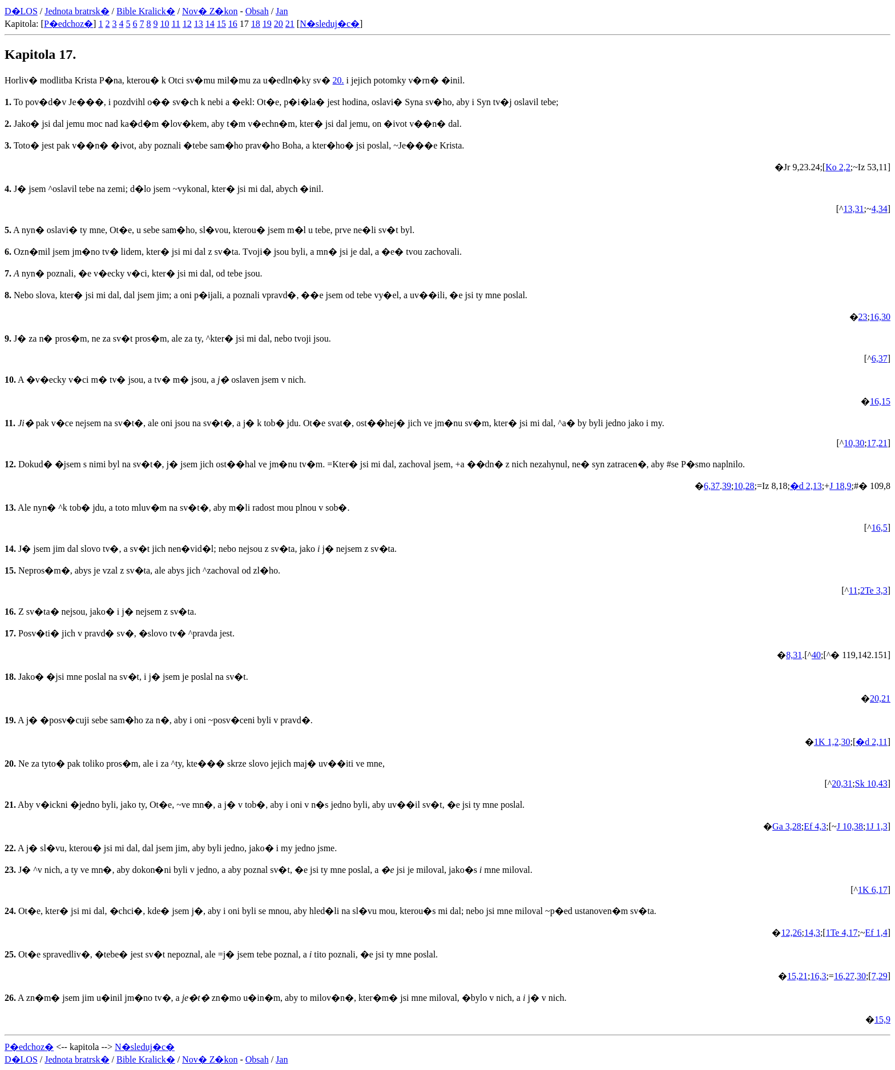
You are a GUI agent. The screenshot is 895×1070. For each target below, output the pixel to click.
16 (232, 24)
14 (210, 24)
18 (255, 24)
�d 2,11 (871, 742)
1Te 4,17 (842, 932)
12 (187, 24)
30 (845, 742)
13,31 (854, 209)
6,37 (880, 358)
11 (175, 24)
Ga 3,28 (786, 826)
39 (726, 486)
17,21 (877, 443)
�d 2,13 (806, 486)
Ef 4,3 (815, 826)
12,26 (791, 932)
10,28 (744, 486)
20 (278, 24)
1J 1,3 (876, 826)
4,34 (880, 209)
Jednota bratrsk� (77, 11)
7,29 (880, 976)
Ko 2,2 (837, 167)
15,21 (797, 976)
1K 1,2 (826, 742)
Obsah (257, 11)
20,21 (880, 698)
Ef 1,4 (876, 932)
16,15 (880, 401)
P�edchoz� (68, 24)
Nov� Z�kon (209, 11)
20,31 (842, 783)
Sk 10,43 (871, 783)
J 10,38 (850, 826)
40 (816, 655)
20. (338, 80)
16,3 (818, 976)
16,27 (844, 976)
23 (863, 317)
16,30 (880, 317)
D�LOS (21, 11)
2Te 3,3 (874, 590)
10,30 (854, 443)
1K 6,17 (873, 890)
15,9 (882, 1019)
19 (267, 24)
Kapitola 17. (40, 54)
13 (198, 24)
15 (221, 24)
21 (290, 24)
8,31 (794, 655)
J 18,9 (840, 486)
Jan (282, 11)
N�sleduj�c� (330, 24)
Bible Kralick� (145, 11)
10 (164, 24)
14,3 (812, 932)
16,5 (880, 527)
